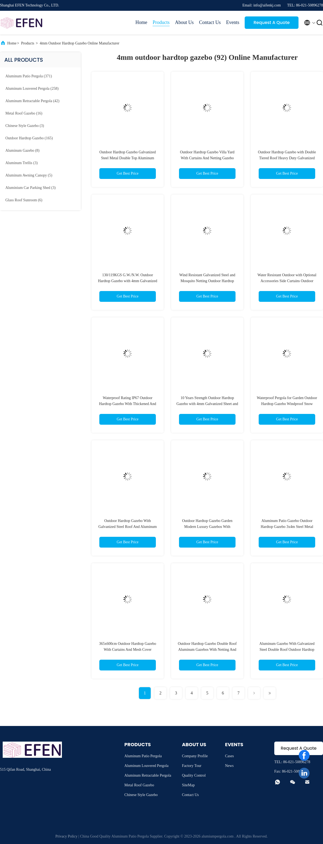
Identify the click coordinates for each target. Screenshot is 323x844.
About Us (184, 22)
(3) (24, 126)
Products (161, 22)
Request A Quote (272, 22)
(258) (32, 89)
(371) (28, 76)
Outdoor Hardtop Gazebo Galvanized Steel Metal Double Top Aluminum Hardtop (127, 158)
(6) (23, 200)
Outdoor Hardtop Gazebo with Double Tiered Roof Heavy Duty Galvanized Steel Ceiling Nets (287, 158)
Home (141, 22)
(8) (22, 150)
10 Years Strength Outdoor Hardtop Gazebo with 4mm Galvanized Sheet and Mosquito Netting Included (207, 404)
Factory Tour (191, 766)
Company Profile (195, 756)
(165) (29, 138)
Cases (229, 756)
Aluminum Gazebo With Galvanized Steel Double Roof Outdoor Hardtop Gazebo (287, 650)
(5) (28, 175)
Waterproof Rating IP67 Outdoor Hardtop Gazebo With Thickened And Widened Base (127, 404)
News (229, 766)
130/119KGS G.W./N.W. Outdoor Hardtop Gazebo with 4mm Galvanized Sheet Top (127, 281)
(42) (32, 101)
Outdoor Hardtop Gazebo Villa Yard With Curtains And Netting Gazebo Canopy (207, 158)
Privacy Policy (66, 836)
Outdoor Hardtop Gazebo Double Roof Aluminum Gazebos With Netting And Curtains (207, 650)
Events (232, 22)
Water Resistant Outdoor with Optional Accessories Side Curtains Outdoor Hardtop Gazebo (287, 281)
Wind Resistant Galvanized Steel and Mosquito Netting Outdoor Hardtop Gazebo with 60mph (207, 281)
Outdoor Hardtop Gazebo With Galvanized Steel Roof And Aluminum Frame (128, 527)
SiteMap (188, 785)
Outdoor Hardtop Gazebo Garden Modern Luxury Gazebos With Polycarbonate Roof (207, 527)
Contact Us (210, 22)
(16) (23, 113)
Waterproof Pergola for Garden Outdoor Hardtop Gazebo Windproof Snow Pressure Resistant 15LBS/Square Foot (287, 404)
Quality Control (194, 775)
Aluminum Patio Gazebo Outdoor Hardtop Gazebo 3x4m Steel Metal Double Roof (287, 527)
